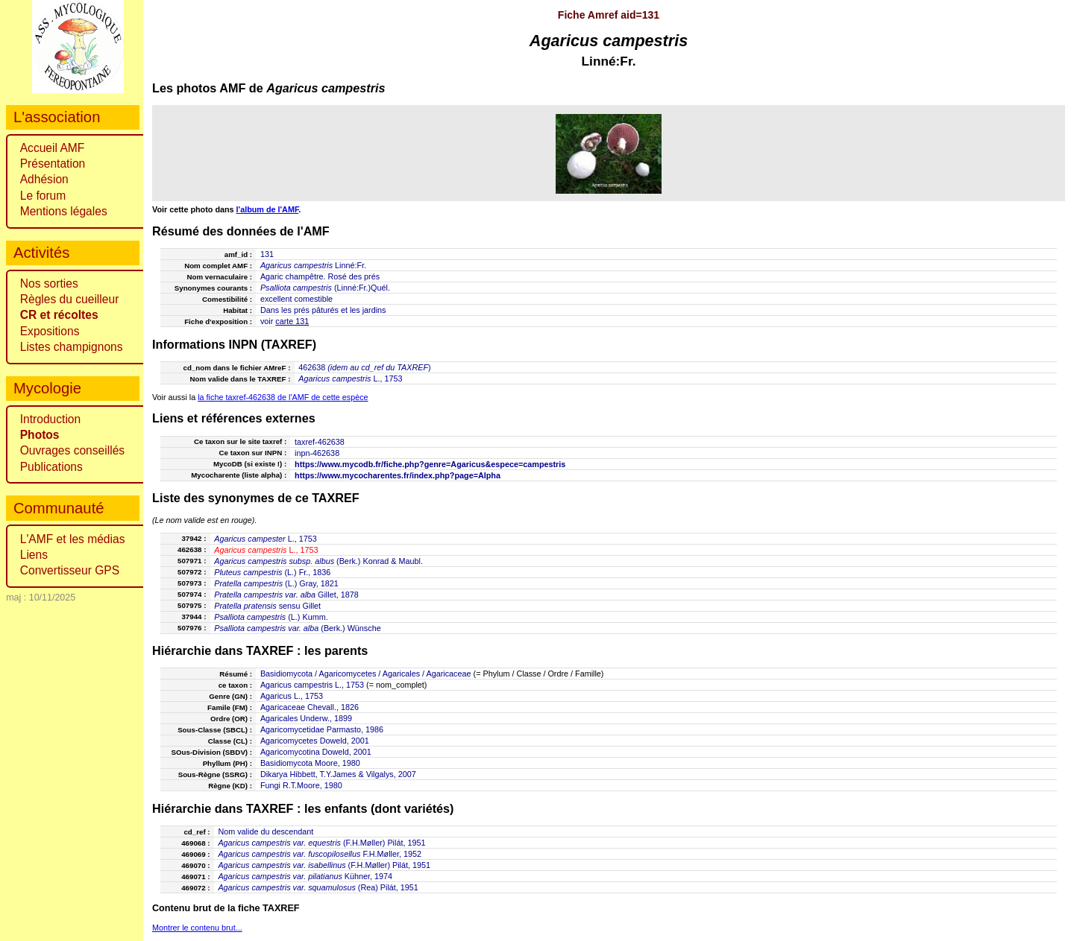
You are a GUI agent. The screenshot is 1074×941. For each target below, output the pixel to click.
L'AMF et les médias (72, 539)
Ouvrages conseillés (72, 450)
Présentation (53, 163)
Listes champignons (71, 346)
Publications (51, 466)
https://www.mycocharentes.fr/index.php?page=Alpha (397, 475)
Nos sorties (49, 283)
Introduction (50, 419)
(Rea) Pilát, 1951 (318, 887)
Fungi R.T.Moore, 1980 (301, 785)
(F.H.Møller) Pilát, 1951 (321, 842)
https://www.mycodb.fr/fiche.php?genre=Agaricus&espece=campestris (430, 464)
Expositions (50, 331)
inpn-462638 (317, 453)
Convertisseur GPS (69, 570)
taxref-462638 (320, 441)
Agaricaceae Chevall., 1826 (309, 707)
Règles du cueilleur (69, 299)
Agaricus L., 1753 (291, 695)
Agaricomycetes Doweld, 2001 (314, 740)
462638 (311, 367)
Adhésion (44, 179)
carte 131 (292, 321)
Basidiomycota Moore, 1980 (310, 762)
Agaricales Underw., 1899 (306, 718)
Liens (34, 554)
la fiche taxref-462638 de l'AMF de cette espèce (283, 397)
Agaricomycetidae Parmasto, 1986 (321, 729)
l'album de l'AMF (267, 209)
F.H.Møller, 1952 (319, 853)
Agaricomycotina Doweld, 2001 (315, 751)
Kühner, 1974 (305, 876)
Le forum (43, 195)
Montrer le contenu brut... (197, 927)
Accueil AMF (52, 148)
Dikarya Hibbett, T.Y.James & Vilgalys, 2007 (338, 774)
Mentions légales (63, 211)
